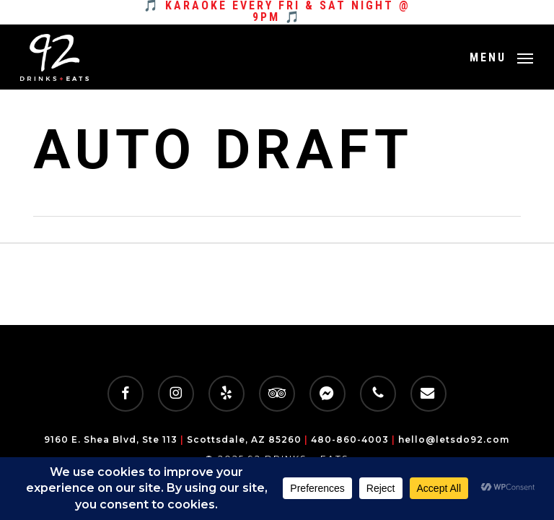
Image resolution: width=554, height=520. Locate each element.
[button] (501, 56)
